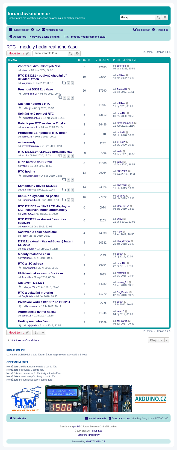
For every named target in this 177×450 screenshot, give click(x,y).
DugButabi (27, 296)
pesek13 (26, 315)
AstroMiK (122, 89)
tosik (119, 151)
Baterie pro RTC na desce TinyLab (42, 123)
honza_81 (122, 282)
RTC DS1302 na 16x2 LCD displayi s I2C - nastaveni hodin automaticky (44, 208)
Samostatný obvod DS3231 (37, 186)
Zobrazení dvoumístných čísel (39, 66)
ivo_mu (25, 83)
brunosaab (32, 306)
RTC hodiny (26, 171)
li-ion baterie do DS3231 (35, 162)
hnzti (24, 155)
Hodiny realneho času (34, 321)
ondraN (121, 132)
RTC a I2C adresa (30, 263)
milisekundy (26, 142)
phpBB (76, 426)
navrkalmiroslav (30, 146)
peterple (121, 65)
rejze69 (30, 287)
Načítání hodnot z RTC (34, 103)
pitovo (24, 70)
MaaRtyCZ (27, 213)
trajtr (28, 108)
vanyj (24, 165)
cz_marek (31, 93)
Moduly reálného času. (34, 254)
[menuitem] (35, 30)
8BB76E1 (122, 171)
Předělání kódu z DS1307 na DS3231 (44, 302)
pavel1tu (121, 113)
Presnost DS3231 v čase (35, 89)
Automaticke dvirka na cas (37, 311)
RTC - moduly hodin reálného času (42, 46)
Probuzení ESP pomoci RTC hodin (42, 132)
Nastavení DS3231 (31, 282)
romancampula (29, 127)
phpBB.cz (97, 430)
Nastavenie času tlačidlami (37, 232)
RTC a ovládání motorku (35, 292)
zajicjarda (31, 325)
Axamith (26, 189)
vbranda (26, 257)
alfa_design (27, 248)
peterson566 (33, 117)
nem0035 (26, 136)
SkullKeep (32, 175)
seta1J (120, 311)
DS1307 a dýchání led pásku (38, 196)
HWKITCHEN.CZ (95, 441)
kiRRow (121, 75)
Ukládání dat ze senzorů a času (40, 273)
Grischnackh (28, 200)
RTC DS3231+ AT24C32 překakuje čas (45, 151)
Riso (24, 235)
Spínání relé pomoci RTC (36, 113)
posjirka (121, 195)
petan (120, 253)
